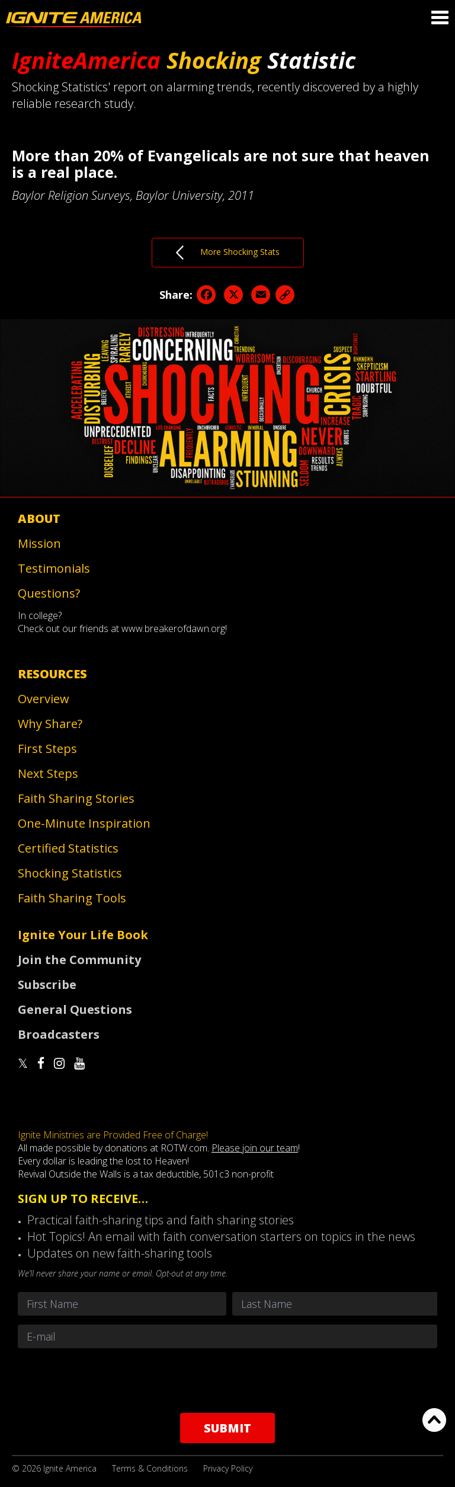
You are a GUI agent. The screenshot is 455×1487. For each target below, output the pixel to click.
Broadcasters (59, 1034)
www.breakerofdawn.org (173, 628)
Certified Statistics (68, 848)
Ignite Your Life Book (83, 935)
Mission (39, 543)
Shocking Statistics (70, 873)
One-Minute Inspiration (84, 823)
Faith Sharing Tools (72, 898)
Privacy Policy (227, 1468)
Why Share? (50, 724)
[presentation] (227, 1380)
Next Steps (48, 773)
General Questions (75, 1009)
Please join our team (255, 1147)
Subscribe (47, 985)
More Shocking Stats (228, 252)
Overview (43, 699)
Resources (52, 674)
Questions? (49, 593)
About (39, 518)
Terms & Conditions (150, 1468)
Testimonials (54, 568)
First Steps (47, 749)
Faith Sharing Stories (76, 798)
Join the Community (79, 960)
